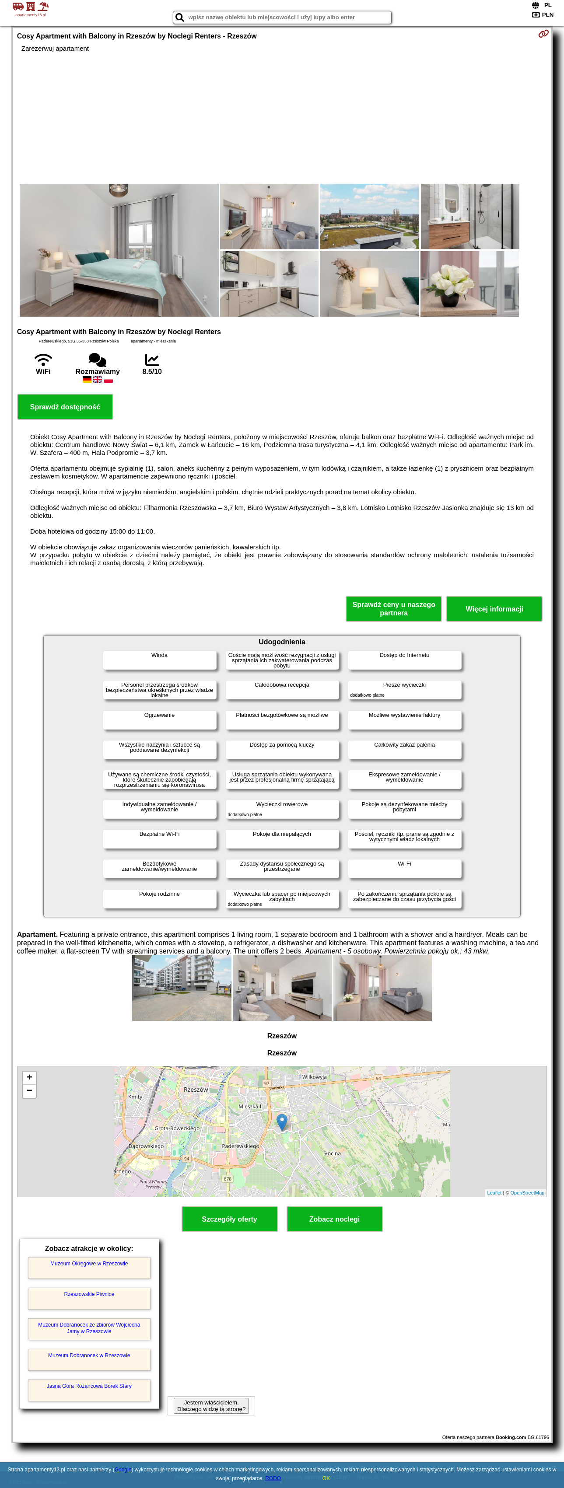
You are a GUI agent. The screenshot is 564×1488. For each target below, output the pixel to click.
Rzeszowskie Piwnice (89, 1294)
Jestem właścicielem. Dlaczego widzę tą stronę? (211, 1405)
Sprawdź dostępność (65, 407)
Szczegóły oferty (229, 1219)
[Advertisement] (282, 118)
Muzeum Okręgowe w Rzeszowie (89, 1264)
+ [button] (29, 1078)
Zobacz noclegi (334, 1219)
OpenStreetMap (528, 1192)
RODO (273, 1478)
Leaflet (494, 1192)
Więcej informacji (494, 609)
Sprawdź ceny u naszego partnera (394, 609)
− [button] (29, 1091)
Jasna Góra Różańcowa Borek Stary (89, 1386)
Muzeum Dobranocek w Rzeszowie (89, 1355)
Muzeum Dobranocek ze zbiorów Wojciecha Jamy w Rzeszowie (89, 1328)
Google (123, 1470)
